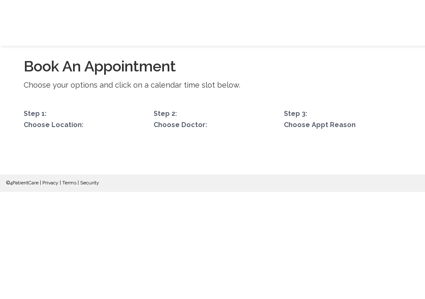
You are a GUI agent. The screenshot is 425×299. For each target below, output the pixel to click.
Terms (69, 183)
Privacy (50, 183)
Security (89, 183)
